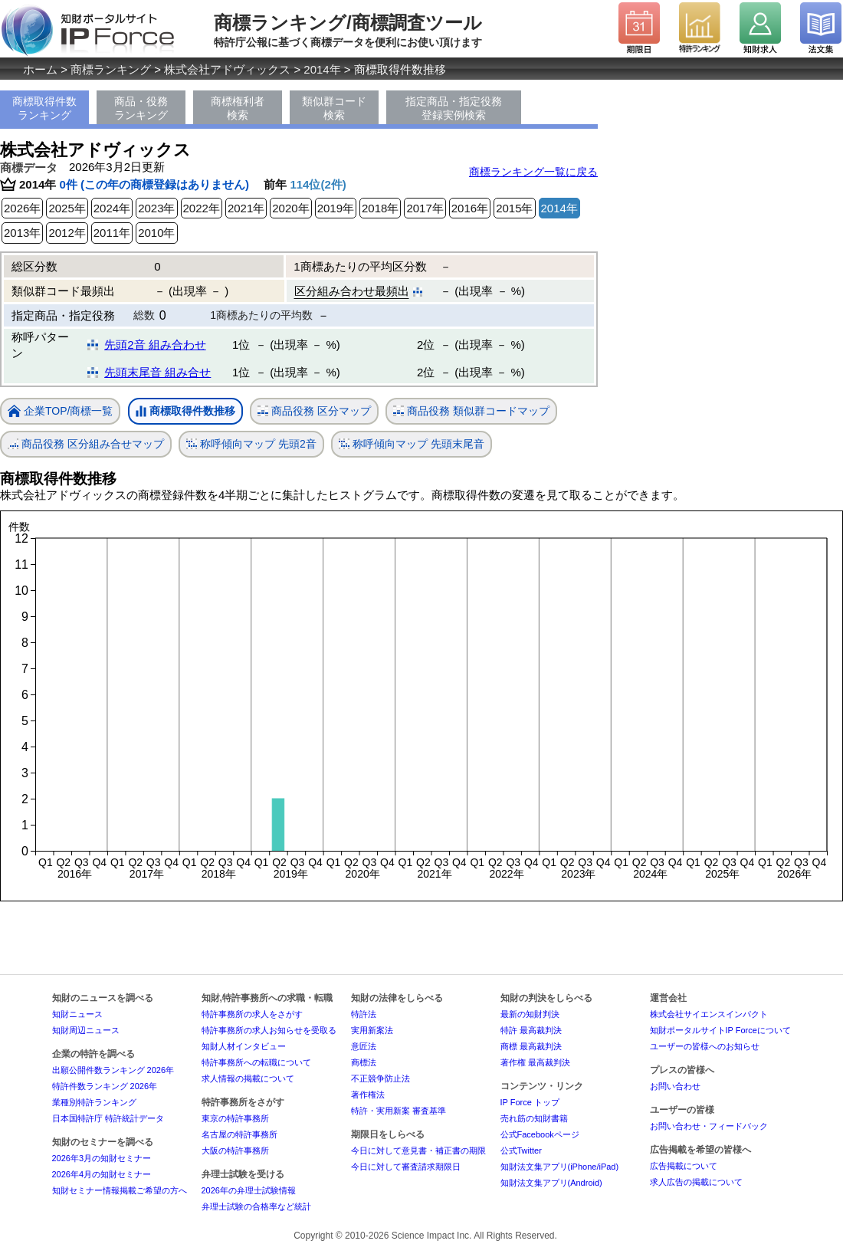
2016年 (469, 208)
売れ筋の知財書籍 (534, 1118)
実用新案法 (372, 1030)
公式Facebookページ (539, 1134)
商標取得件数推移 (185, 411)
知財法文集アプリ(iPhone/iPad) (559, 1166)
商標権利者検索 (237, 108)
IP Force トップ (529, 1102)
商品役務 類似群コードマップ (471, 411)
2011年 (111, 232)
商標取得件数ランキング (44, 108)
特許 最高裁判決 (531, 1030)
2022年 (201, 208)
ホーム (40, 69)
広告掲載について (683, 1165)
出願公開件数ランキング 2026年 (113, 1070)
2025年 (66, 208)
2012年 (66, 232)
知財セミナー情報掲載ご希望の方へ (119, 1190)
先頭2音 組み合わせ (155, 344)
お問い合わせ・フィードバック (709, 1126)
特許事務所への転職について (256, 1062)
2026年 (22, 208)
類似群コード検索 (334, 108)
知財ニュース (77, 1014)
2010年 (156, 232)
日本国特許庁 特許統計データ (108, 1118)
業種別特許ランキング (94, 1102)
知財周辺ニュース (86, 1030)
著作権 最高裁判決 (535, 1062)
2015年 (514, 208)
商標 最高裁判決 (531, 1046)
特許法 (363, 1014)
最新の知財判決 (529, 1014)
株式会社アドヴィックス (227, 69)
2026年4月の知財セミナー (102, 1174)
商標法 (363, 1062)
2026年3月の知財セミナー (102, 1158)
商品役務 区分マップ (314, 411)
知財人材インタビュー (244, 1046)
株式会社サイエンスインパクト (709, 1014)
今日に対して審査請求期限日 (406, 1166)
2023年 (156, 208)
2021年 (246, 208)
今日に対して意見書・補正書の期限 (418, 1150)
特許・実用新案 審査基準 (398, 1110)
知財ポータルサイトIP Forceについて (720, 1030)
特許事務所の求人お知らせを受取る (269, 1030)
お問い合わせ (675, 1086)
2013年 (22, 232)
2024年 (111, 208)
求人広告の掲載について (696, 1182)
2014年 (321, 69)
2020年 (290, 208)
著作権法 (368, 1094)
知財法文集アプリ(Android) (551, 1182)
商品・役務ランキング (141, 108)
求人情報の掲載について (248, 1078)
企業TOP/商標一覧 (60, 412)
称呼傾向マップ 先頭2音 (251, 444)
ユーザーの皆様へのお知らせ (704, 1046)
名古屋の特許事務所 (239, 1134)
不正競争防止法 (380, 1078)
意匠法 (363, 1046)
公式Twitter (521, 1150)
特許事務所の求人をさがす (252, 1014)
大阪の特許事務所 (235, 1150)
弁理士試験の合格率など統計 (256, 1206)
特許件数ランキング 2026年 (105, 1086)
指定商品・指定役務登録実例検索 (453, 108)
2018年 (380, 208)
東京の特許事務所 (235, 1118)
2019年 (335, 208)
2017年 (424, 208)
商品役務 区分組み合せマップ (86, 444)
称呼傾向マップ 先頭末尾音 (411, 444)
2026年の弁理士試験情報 (249, 1190)
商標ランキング (111, 69)
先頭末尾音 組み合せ (157, 372)
